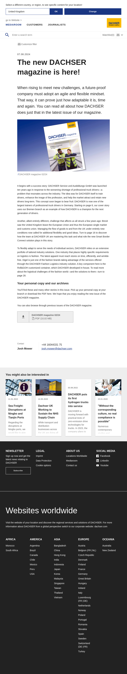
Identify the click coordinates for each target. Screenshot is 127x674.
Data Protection (44, 460)
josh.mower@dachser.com (57, 348)
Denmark (82, 559)
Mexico (33, 564)
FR (89, 550)
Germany (83, 574)
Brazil (33, 550)
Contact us (71, 465)
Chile (32, 559)
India (56, 559)
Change (93, 11)
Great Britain (84, 578)
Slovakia (82, 629)
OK (56, 11)
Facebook (103, 456)
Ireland (81, 588)
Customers (35, 24)
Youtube (102, 465)
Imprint (39, 456)
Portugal (82, 619)
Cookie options (43, 465)
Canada (34, 555)
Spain (81, 634)
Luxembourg (84, 597)
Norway (82, 610)
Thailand (58, 592)
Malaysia (58, 578)
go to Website (14, 20)
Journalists (57, 24)
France (81, 569)
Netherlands (84, 605)
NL (93, 550)
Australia (106, 545)
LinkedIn (102, 460)
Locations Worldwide (76, 456)
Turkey (81, 651)
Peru (32, 569)
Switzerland (84, 643)
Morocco (10, 545)
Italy (80, 592)
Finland (82, 564)
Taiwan (57, 588)
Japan (57, 569)
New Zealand (109, 550)
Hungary (82, 583)
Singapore (59, 583)
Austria (81, 545)
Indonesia (59, 564)
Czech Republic (86, 555)
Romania (82, 624)
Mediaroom (14, 24)
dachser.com (100, 526)
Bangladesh (60, 545)
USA (32, 574)
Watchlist (108, 35)
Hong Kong (59, 555)
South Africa (12, 550)
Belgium (82, 550)
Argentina (35, 545)
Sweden (82, 638)
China (57, 550)
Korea (57, 574)
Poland (81, 615)
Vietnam (58, 597)
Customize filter (27, 44)
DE (85, 601)
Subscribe (18, 471)
